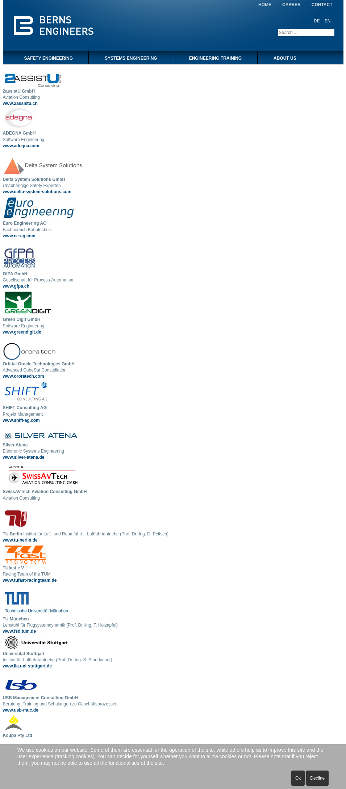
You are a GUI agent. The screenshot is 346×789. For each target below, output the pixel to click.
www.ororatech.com (23, 376)
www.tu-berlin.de (20, 540)
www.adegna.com (21, 145)
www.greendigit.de (22, 332)
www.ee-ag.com (19, 235)
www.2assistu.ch (20, 103)
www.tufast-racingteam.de (30, 580)
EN (328, 21)
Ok (298, 778)
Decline (317, 778)
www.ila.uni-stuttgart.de (27, 666)
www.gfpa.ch (16, 286)
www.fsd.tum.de (19, 631)
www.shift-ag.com (21, 420)
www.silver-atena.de (24, 457)
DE (317, 21)
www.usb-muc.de (20, 710)
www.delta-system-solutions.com (37, 191)
